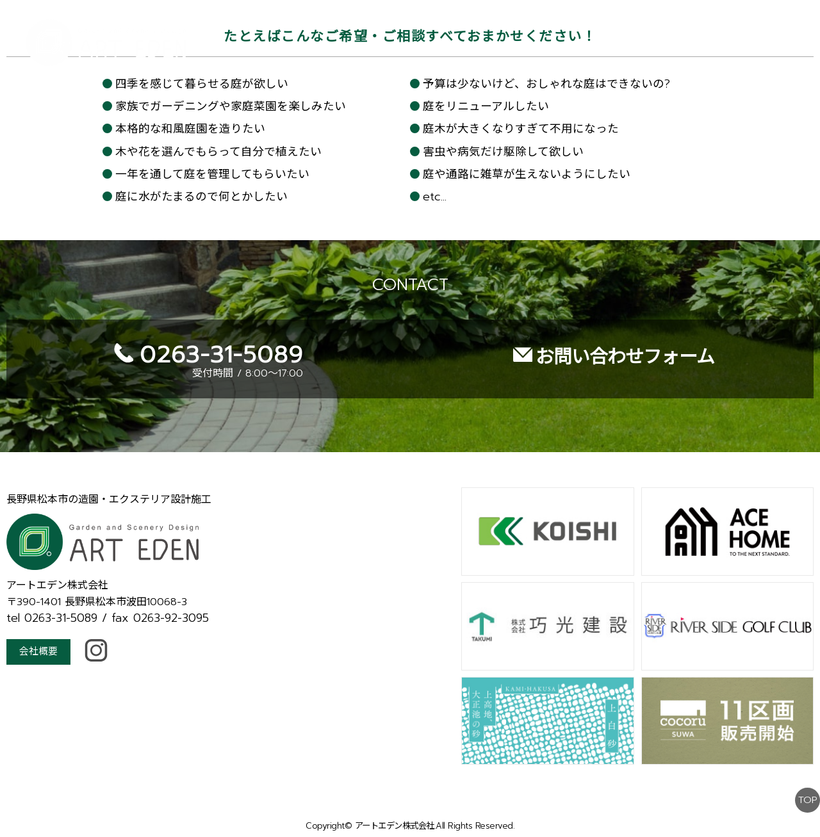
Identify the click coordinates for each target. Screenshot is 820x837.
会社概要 (39, 625)
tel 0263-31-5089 (51, 590)
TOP (806, 771)
